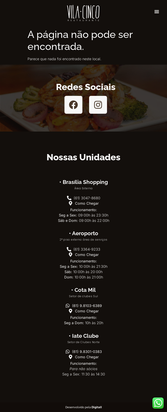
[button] (156, 11)
